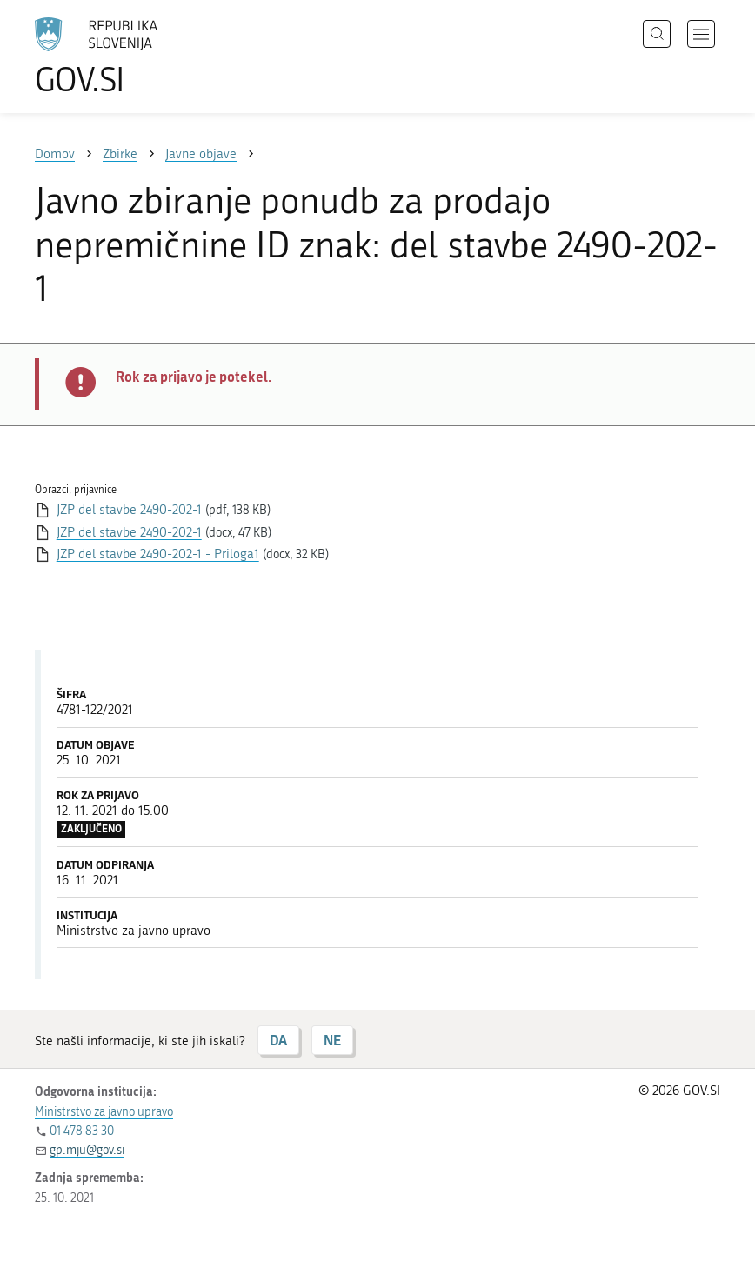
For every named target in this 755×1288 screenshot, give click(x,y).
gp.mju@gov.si (87, 1150)
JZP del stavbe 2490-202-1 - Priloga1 (158, 554)
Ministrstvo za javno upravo (104, 1111)
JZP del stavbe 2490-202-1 (129, 509)
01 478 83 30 (82, 1131)
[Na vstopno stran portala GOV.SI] (122, 56)
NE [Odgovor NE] (332, 1040)
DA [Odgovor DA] (278, 1040)
